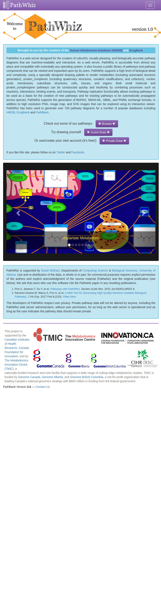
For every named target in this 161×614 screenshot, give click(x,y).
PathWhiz (23, 5)
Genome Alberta (52, 377)
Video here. (70, 296)
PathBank (42, 112)
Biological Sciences (124, 270)
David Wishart (50, 270)
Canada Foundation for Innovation (17, 352)
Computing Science (95, 270)
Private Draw (114, 141)
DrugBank (136, 50)
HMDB (10, 112)
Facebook (77, 152)
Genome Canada (29, 377)
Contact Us (42, 386)
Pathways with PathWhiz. (65, 288)
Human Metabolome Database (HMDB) (96, 50)
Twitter (60, 152)
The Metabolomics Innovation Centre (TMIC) (16, 364)
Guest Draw (98, 132)
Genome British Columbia (86, 377)
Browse (106, 123)
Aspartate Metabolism (81, 238)
